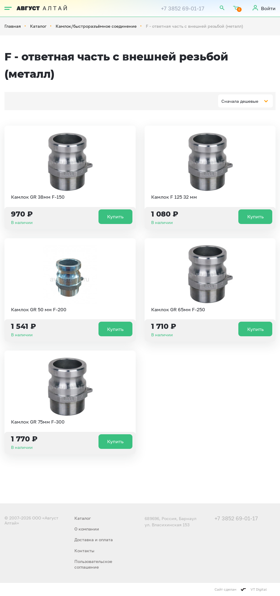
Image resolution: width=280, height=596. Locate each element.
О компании (86, 528)
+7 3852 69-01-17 (182, 8)
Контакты (84, 550)
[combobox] (245, 101)
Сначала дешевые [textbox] (239, 101)
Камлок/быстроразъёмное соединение (96, 26)
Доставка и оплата (93, 539)
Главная (12, 26)
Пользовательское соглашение (93, 564)
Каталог (38, 26)
